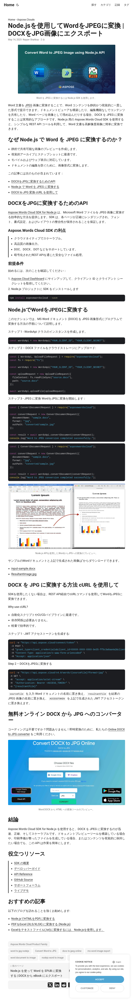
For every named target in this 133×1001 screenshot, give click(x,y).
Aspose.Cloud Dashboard (27, 278)
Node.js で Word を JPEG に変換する (35, 186)
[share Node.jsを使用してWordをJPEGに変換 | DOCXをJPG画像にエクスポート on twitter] (50, 985)
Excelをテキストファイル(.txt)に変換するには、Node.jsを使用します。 (57, 929)
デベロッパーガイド (27, 868)
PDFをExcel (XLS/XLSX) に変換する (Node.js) (41, 924)
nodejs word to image (52, 957)
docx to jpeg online (71, 951)
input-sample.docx (23, 568)
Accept (99, 979)
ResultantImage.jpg (24, 574)
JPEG (28, 105)
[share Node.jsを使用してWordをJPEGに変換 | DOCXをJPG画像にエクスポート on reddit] (63, 985)
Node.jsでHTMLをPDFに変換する (33, 918)
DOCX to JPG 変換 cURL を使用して (34, 192)
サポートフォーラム (27, 885)
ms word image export (99, 951)
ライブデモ (21, 890)
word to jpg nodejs (20, 951)
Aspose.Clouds (26, 19)
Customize (87, 988)
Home (9, 5)
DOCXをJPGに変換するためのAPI (33, 181)
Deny (112, 988)
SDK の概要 (21, 863)
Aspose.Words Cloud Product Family (29, 944)
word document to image (23, 957)
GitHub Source (23, 879)
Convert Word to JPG (45, 951)
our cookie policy (94, 972)
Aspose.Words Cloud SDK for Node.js (32, 212)
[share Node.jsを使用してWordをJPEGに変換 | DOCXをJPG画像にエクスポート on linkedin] (57, 985)
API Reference (23, 874)
